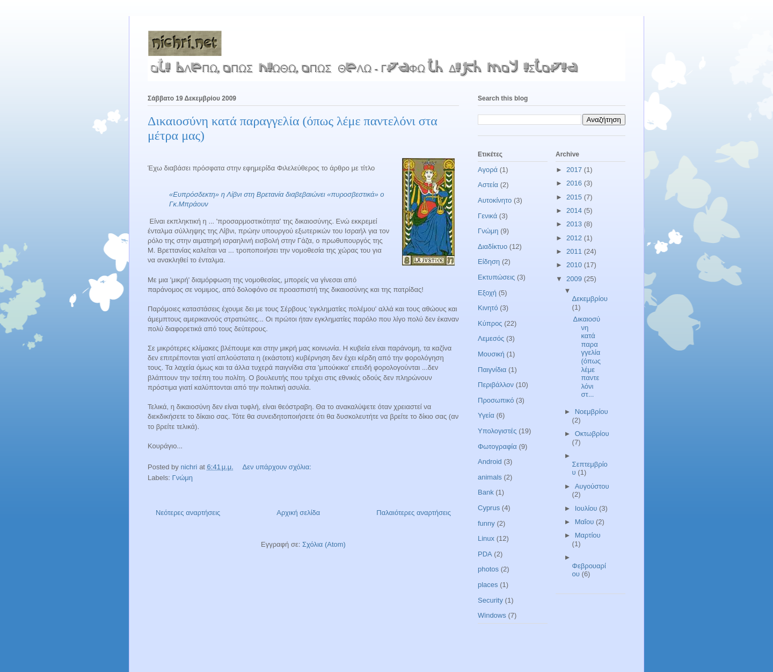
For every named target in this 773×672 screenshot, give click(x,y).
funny (486, 523)
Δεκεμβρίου (590, 299)
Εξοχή (487, 293)
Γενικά (487, 216)
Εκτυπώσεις (496, 277)
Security (490, 600)
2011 (575, 251)
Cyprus (489, 508)
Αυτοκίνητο (495, 200)
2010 (575, 265)
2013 (575, 224)
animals (490, 477)
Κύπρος (490, 323)
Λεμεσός (491, 338)
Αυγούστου (592, 486)
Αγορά (488, 170)
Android (490, 461)
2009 (575, 279)
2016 (575, 183)
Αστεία (488, 185)
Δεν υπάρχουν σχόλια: (278, 467)
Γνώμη (182, 478)
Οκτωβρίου (592, 434)
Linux (486, 538)
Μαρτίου (588, 535)
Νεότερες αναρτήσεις (188, 513)
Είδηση (489, 262)
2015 (575, 197)
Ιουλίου (587, 508)
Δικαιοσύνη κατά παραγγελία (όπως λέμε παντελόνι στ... (587, 356)
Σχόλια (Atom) (324, 544)
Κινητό (488, 308)
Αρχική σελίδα (298, 513)
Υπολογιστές (497, 431)
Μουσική (491, 354)
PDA (485, 554)
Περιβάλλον (496, 385)
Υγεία (486, 415)
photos (488, 569)
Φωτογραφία (497, 446)
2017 (575, 170)
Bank (486, 492)
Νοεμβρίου (591, 412)
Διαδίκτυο (492, 246)
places (488, 585)
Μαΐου (585, 522)
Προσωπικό (496, 400)
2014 (575, 210)
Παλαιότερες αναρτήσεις (413, 513)
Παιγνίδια (492, 370)
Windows (492, 615)
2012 (575, 238)
